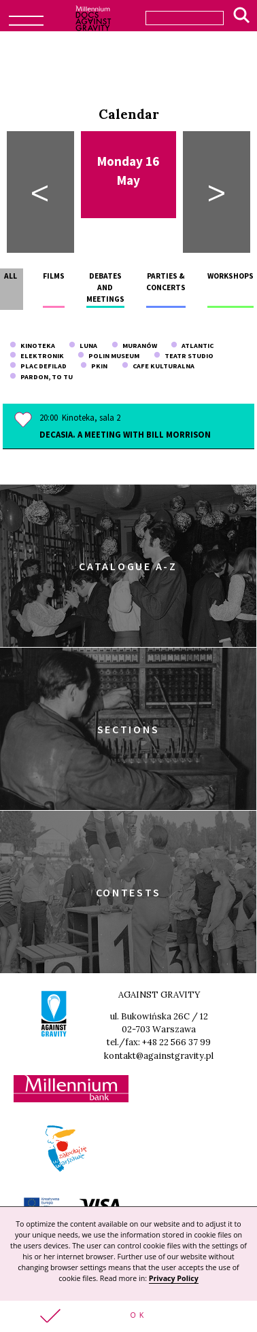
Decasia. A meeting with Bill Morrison (125, 434)
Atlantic (192, 345)
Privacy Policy (174, 1278)
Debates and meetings (105, 287)
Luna (83, 345)
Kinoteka (32, 345)
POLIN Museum (108, 355)
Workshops (230, 276)
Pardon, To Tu (41, 376)
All (10, 276)
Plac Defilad (38, 366)
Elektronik (37, 355)
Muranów (134, 345)
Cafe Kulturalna (158, 366)
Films (54, 276)
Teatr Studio (183, 355)
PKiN (93, 366)
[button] (128, 1316)
